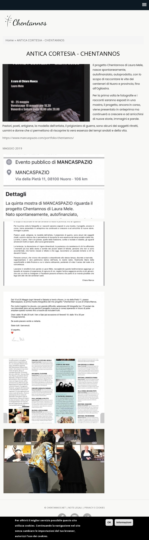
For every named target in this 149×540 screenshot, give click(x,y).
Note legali (75, 507)
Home (9, 40)
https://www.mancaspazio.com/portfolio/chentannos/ (38, 138)
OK (109, 523)
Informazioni (123, 523)
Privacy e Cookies (94, 507)
